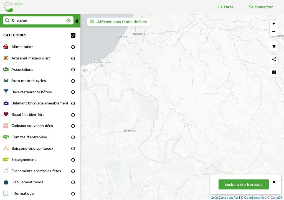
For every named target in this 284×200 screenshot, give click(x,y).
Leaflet (233, 198)
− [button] (274, 32)
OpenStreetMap (255, 198)
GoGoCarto (218, 198)
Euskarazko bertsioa (243, 184)
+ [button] (273, 24)
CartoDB (277, 198)
